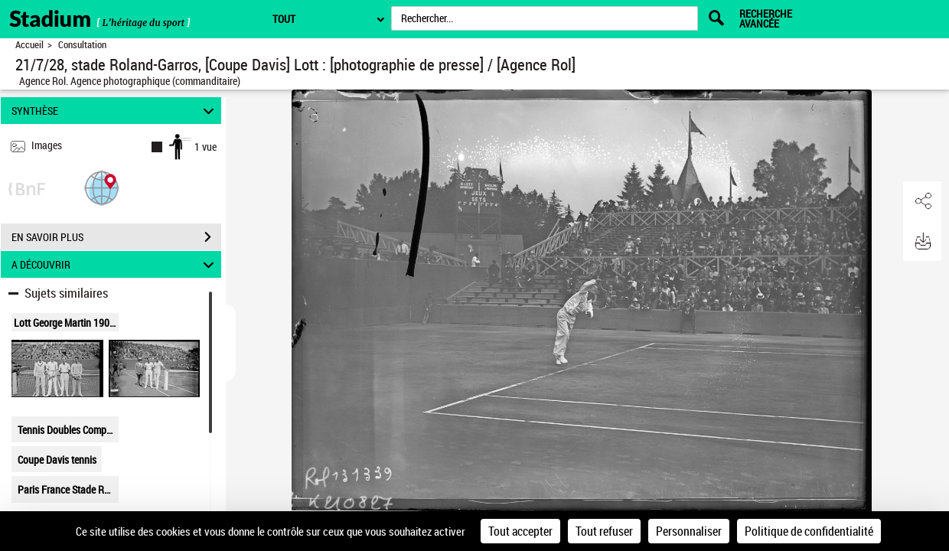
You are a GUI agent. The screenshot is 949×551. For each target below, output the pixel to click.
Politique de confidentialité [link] (809, 531)
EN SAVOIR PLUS (116, 237)
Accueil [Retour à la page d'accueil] (29, 44)
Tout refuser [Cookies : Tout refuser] (604, 531)
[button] (102, 187)
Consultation (82, 44)
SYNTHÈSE (115, 110)
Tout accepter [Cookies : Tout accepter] (520, 531)
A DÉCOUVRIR (115, 264)
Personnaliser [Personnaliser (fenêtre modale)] (689, 531)
